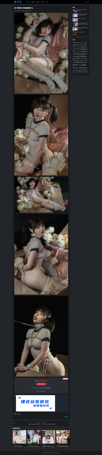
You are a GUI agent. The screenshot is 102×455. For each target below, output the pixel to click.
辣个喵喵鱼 (19, 414)
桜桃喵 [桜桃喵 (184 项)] (77, 56)
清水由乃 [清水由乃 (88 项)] (81, 58)
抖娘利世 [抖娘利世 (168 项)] (84, 51)
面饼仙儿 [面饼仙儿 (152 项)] (80, 72)
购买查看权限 (41, 384)
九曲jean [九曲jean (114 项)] (77, 48)
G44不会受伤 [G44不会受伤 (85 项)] (84, 42)
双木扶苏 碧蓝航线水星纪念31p (83, 28)
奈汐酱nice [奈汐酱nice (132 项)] (83, 49)
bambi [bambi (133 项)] (74, 42)
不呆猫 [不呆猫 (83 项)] (74, 48)
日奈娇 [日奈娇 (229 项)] (75, 54)
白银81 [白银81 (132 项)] (77, 60)
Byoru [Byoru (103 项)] (77, 42)
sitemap (58, 452)
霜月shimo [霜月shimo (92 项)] (76, 71)
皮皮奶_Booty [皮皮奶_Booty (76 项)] (81, 60)
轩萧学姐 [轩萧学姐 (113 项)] (77, 68)
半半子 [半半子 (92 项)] (75, 49)
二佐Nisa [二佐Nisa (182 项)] (82, 48)
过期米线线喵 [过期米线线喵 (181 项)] (83, 68)
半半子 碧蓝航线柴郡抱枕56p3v (63, 447)
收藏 (66, 416)
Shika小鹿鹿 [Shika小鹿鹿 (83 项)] (78, 46)
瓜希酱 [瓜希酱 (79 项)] (85, 58)
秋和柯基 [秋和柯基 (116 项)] (85, 62)
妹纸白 (23, 10)
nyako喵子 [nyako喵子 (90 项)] (82, 44)
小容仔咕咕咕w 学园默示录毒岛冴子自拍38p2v (83, 24)
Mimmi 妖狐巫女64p (18, 446)
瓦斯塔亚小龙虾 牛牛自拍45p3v (48, 447)
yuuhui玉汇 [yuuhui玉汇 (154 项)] (84, 46)
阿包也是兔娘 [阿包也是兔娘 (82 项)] (75, 70)
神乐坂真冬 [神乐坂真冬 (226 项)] (78, 62)
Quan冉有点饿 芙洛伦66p (33, 446)
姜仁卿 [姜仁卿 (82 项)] (76, 51)
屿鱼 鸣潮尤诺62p (82, 18)
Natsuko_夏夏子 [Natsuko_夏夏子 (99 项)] (76, 44)
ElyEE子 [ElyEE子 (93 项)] (80, 42)
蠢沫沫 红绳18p (81, 32)
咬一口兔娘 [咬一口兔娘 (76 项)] (78, 49)
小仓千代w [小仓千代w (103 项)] (80, 51)
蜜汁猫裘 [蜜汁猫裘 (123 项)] (80, 65)
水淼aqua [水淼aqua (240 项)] (83, 56)
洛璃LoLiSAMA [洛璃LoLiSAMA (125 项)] (76, 58)
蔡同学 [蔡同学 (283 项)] (75, 65)
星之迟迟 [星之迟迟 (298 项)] (81, 54)
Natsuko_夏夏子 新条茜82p (82, 10)
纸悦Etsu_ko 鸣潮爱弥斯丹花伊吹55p (82, 14)
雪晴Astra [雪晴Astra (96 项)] (79, 70)
